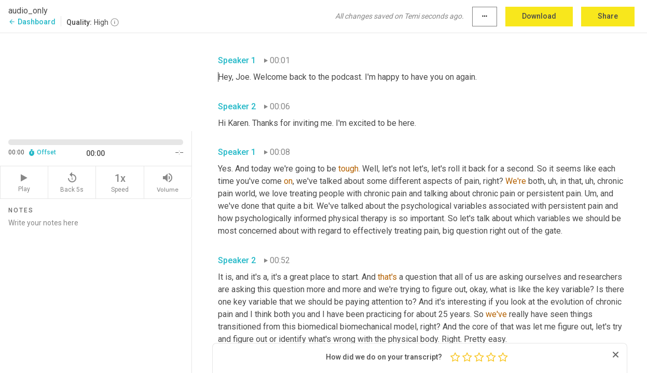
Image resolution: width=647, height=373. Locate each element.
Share (608, 16)
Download (539, 16)
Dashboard (32, 22)
